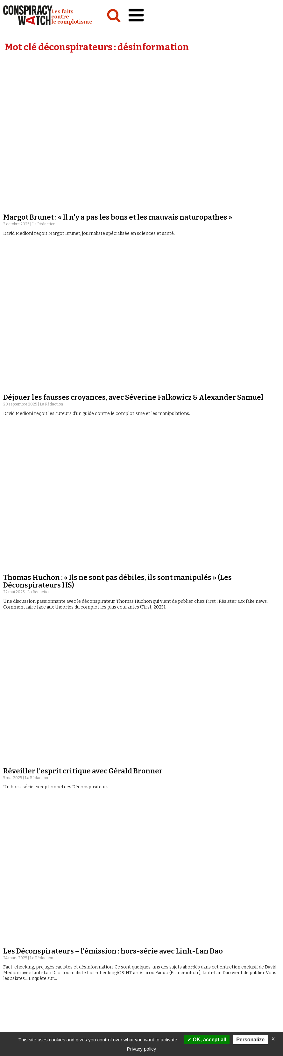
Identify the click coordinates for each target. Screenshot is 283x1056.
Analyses (14, 1030)
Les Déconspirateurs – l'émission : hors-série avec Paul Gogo (106, 313)
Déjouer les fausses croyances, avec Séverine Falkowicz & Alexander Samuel (133, 120)
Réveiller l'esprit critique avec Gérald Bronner (83, 218)
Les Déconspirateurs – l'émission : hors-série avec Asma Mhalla (112, 438)
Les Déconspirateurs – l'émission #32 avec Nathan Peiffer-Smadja (116, 940)
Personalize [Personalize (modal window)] (250, 1039)
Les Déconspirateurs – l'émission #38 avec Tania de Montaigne (110, 814)
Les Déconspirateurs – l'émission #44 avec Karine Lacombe (104, 564)
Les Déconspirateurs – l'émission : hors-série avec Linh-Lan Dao (113, 259)
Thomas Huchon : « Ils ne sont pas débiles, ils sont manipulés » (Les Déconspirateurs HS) (117, 166)
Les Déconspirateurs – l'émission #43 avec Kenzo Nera (96, 689)
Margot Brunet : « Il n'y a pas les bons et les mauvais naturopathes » (117, 79)
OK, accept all (206, 1039)
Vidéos (149, 1030)
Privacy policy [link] (141, 1049)
